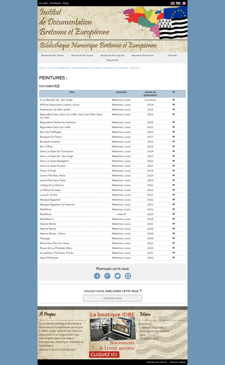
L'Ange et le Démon (52, 185)
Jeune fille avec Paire (52, 175)
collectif (121, 214)
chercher (172, 55)
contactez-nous (112, 298)
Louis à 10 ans (49, 195)
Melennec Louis (121, 100)
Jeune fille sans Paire (52, 180)
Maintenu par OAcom (157, 362)
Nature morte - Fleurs (53, 233)
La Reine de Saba (50, 190)
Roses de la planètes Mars (56, 248)
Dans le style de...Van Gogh (56, 156)
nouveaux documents (142, 55)
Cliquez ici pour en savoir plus (57, 349)
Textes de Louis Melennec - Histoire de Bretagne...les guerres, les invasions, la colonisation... (88, 67)
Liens (142, 334)
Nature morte (48, 224)
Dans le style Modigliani (54, 161)
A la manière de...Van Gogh (56, 100)
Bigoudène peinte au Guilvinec (58, 122)
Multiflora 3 (47, 219)
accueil (43, 3)
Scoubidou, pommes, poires (56, 253)
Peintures (135, 67)
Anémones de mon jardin (55, 109)
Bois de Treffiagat (50, 132)
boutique (55, 3)
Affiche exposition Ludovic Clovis (60, 104)
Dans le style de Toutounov (56, 151)
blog (65, 3)
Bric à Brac (46, 146)
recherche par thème (52, 55)
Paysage (45, 238)
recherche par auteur (82, 55)
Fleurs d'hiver (48, 170)
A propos (144, 323)
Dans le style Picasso (53, 166)
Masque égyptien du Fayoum (57, 204)
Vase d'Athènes (49, 257)
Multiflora (45, 209)
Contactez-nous (149, 338)
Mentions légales (178, 362)
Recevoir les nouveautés (154, 331)
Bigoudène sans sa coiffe (55, 127)
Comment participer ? (152, 327)
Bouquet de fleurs (51, 137)
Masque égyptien (50, 199)
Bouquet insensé (50, 141)
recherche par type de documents (112, 57)
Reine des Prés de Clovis (54, 243)
